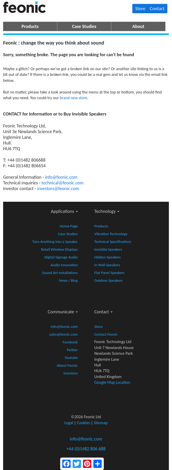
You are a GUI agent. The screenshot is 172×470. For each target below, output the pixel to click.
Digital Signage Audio (61, 257)
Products (30, 26)
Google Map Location (112, 382)
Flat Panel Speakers (109, 272)
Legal (68, 422)
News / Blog (68, 280)
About (138, 26)
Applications (64, 211)
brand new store (73, 97)
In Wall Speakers (107, 265)
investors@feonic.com (58, 188)
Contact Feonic (106, 334)
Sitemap (101, 422)
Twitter (72, 350)
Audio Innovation (64, 265)
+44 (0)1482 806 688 (86, 449)
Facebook (70, 342)
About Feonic (67, 365)
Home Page (69, 226)
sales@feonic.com (63, 334)
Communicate (63, 312)
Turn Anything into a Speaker (55, 241)
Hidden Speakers (107, 257)
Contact (157, 8)
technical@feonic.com (63, 183)
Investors (71, 373)
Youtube (71, 357)
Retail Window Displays (59, 249)
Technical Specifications (112, 241)
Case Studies (84, 26)
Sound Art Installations (60, 272)
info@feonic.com (61, 177)
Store (140, 8)
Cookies (83, 422)
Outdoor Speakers (108, 280)
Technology (106, 211)
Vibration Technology (110, 234)
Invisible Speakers (108, 249)
